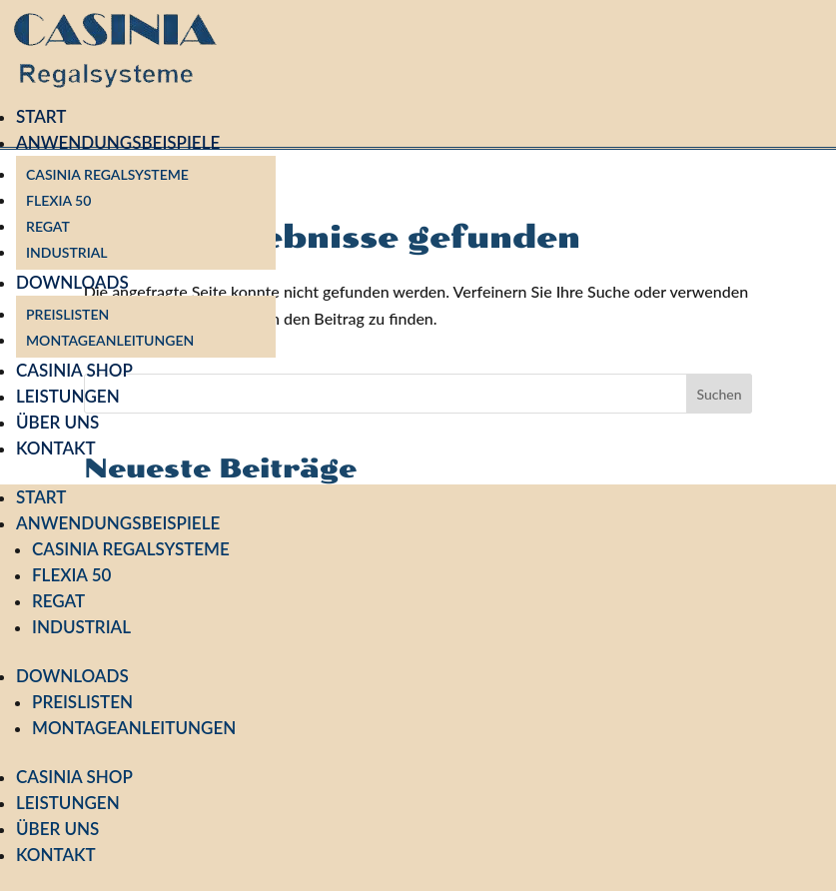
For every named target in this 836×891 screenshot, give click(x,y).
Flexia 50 (58, 200)
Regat (48, 226)
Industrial (67, 252)
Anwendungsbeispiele (118, 142)
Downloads (72, 282)
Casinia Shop (74, 370)
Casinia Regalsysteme (107, 174)
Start (41, 116)
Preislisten (67, 314)
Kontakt (56, 448)
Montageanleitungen (110, 340)
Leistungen (68, 396)
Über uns (57, 422)
